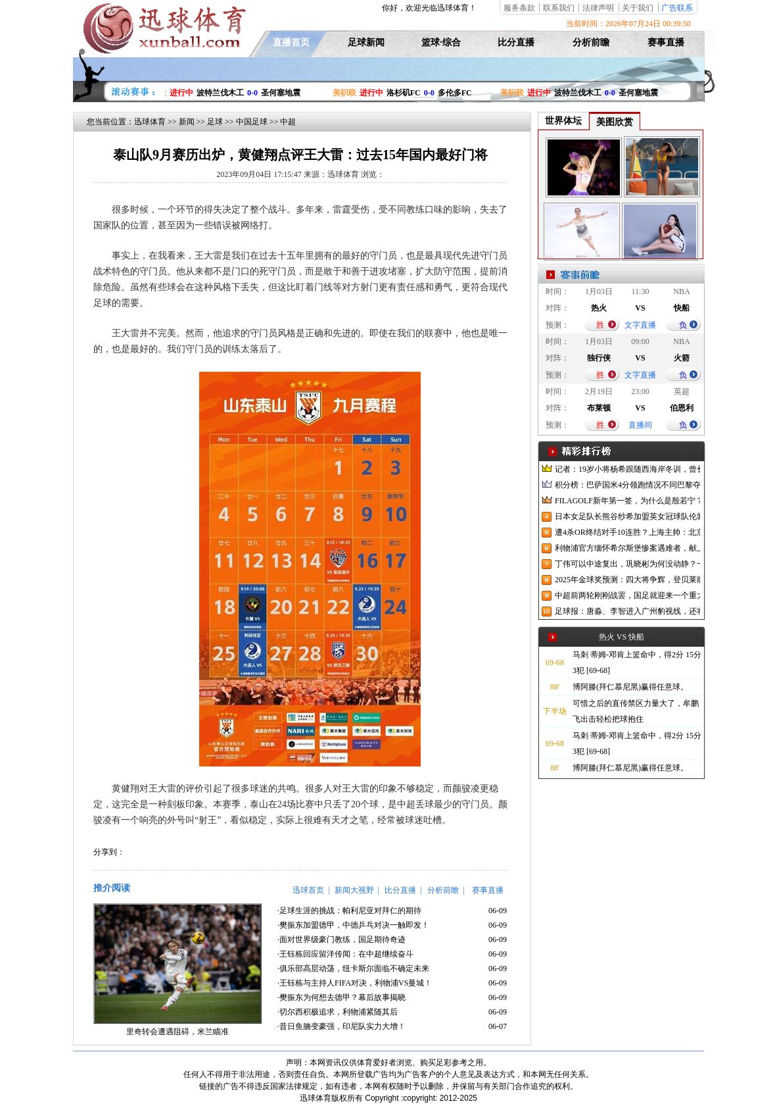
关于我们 (637, 8)
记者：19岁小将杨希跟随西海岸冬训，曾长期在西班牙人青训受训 (627, 469)
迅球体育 (150, 121)
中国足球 (252, 121)
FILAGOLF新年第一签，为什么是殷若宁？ (627, 500)
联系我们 (559, 8)
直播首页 (291, 42)
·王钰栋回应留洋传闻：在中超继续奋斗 (345, 954)
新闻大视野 (354, 890)
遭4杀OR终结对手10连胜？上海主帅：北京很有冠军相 (627, 532)
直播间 (640, 425)
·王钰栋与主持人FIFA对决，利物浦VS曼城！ (354, 983)
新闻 (187, 121)
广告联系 (677, 8)
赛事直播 (666, 42)
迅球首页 (308, 890)
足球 (215, 121)
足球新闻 (366, 42)
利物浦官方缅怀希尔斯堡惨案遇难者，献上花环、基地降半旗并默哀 (627, 548)
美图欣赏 (614, 122)
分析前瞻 (591, 42)
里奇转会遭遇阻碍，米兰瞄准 (177, 1031)
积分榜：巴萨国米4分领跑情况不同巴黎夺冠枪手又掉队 (627, 484)
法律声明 (598, 8)
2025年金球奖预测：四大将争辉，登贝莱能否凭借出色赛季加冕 (627, 579)
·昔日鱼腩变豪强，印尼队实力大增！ (341, 1026)
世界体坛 (563, 121)
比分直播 (516, 42)
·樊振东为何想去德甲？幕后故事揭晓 (341, 997)
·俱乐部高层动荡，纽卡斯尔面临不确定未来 (353, 968)
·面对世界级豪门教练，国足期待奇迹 (341, 939)
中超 (288, 121)
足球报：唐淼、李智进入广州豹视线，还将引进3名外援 (627, 611)
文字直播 (640, 325)
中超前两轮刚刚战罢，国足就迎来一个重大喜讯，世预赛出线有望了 (627, 595)
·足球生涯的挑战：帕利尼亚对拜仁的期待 (349, 910)
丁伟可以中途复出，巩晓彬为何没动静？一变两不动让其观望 (627, 563)
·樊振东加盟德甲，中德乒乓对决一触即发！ (353, 925)
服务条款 (519, 8)
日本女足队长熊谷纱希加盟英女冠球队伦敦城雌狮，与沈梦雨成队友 (627, 516)
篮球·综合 (441, 42)
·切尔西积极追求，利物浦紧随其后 (337, 1011)
